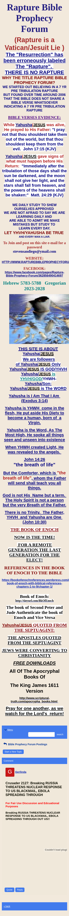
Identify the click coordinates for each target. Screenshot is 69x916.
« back (7, 906)
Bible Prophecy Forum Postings (25, 744)
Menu (8, 730)
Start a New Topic (13, 751)
